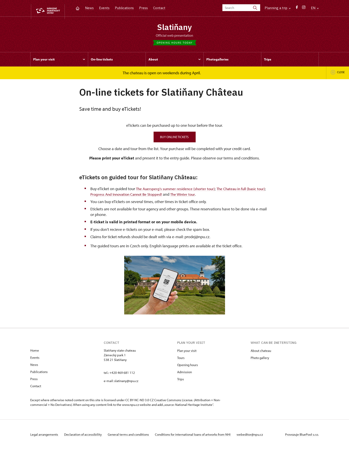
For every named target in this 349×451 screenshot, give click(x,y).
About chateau (261, 352)
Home (34, 352)
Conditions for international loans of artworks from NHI (198, 436)
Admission (184, 374)
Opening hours (187, 366)
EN (315, 8)
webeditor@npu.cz (257, 436)
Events (104, 8)
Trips (180, 381)
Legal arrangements (44, 436)
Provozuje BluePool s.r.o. (302, 436)
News (89, 8)
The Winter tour (197, 195)
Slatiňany (174, 28)
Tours (181, 359)
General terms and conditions (132, 436)
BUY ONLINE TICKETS (174, 139)
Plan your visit (187, 352)
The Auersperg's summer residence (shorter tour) (176, 190)
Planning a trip (278, 8)
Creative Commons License (173, 402)
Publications (124, 8)
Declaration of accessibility (85, 436)
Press (143, 8)
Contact (159, 8)
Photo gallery (260, 359)
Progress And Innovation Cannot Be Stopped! (138, 195)
